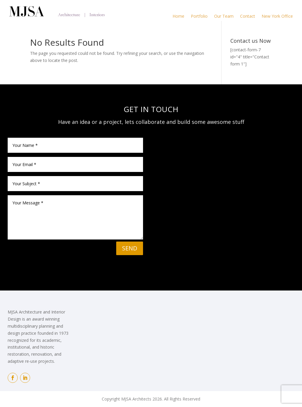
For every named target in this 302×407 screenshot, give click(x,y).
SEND (129, 248)
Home (178, 16)
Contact (247, 16)
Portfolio (199, 16)
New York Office (277, 16)
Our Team (224, 16)
